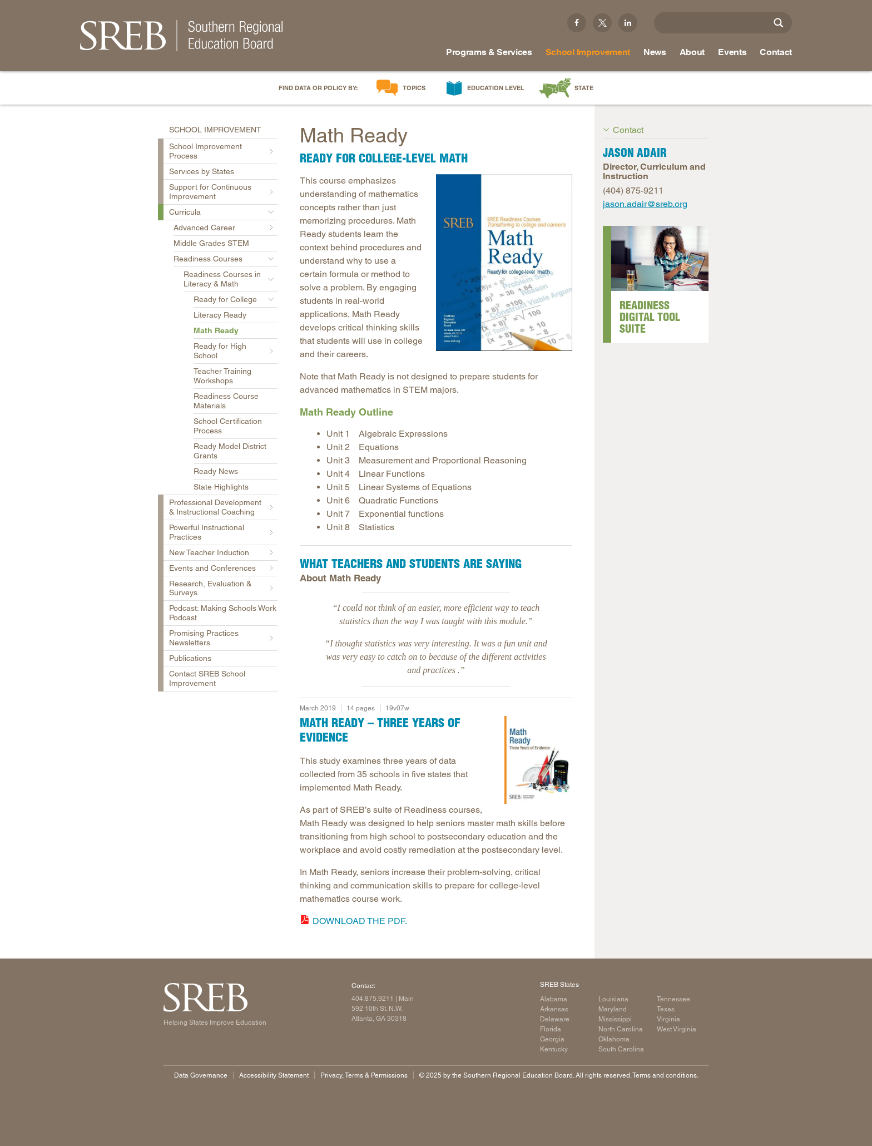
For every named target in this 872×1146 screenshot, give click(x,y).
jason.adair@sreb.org (645, 204)
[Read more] (504, 262)
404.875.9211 (372, 998)
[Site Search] (778, 22)
